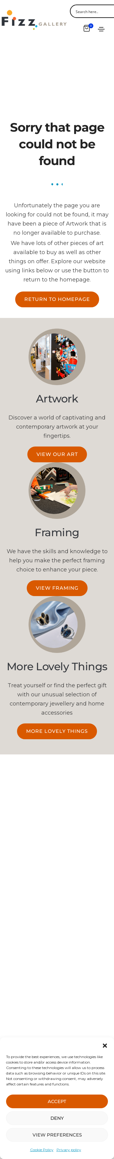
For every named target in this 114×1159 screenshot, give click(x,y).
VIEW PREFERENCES (57, 1135)
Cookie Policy (42, 1149)
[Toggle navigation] (101, 29)
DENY (57, 1118)
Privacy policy (69, 1149)
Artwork (57, 398)
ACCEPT (57, 1101)
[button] (105, 1045)
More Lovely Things (57, 666)
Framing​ (57, 532)
